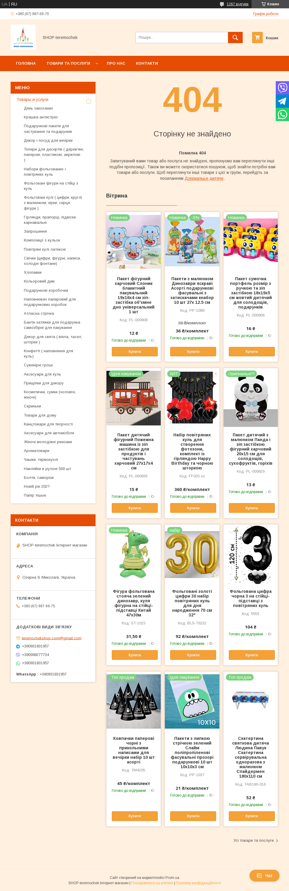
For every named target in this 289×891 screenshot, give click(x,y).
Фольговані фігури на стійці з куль (51, 186)
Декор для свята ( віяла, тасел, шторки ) (53, 339)
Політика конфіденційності (198, 883)
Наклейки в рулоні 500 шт (47, 468)
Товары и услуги (32, 99)
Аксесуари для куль (42, 374)
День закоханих (38, 108)
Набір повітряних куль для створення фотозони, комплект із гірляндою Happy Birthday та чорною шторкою (192, 451)
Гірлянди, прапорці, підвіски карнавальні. (50, 220)
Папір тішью (35, 495)
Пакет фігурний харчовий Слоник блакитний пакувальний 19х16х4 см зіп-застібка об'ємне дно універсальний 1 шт (134, 295)
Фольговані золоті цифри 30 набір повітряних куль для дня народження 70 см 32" (192, 603)
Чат (264, 875)
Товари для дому (40, 415)
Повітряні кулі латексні (45, 249)
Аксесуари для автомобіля (49, 433)
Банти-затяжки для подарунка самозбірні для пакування (52, 325)
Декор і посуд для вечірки (48, 140)
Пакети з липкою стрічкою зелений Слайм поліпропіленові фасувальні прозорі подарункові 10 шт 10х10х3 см (192, 752)
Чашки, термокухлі (41, 459)
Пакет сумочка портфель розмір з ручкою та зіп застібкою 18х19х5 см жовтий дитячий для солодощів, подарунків (250, 292)
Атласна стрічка (39, 313)
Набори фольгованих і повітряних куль (45, 172)
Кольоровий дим (39, 281)
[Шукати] (235, 37)
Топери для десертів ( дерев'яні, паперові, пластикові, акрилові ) (54, 154)
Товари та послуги (68, 63)
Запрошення (35, 231)
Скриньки (32, 406)
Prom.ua (172, 878)
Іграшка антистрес (41, 117)
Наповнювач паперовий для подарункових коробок (50, 302)
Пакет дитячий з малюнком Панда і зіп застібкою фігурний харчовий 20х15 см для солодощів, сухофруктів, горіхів (250, 449)
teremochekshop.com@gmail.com (51, 638)
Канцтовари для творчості (48, 424)
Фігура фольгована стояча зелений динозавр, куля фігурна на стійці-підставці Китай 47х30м (134, 603)
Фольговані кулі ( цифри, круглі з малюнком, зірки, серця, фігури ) (53, 202)
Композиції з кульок (42, 240)
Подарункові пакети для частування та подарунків (48, 128)
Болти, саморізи (39, 477)
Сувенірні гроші (38, 365)
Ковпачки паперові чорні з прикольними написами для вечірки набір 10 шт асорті (134, 750)
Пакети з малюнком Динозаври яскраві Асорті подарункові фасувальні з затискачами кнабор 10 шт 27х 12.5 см (192, 290)
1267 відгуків (238, 4)
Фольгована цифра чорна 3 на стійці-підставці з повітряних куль (251, 598)
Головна (26, 63)
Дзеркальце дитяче (204, 178)
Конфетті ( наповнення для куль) (48, 353)
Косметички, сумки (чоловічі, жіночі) (50, 394)
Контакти (147, 63)
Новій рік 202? (37, 486)
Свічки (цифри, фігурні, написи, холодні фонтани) (52, 261)
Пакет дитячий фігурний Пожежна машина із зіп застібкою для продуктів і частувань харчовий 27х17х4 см (134, 451)
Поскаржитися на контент (152, 883)
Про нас (116, 63)
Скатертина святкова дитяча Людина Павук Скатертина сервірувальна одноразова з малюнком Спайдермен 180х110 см (250, 757)
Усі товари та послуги (254, 840)
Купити (135, 352)
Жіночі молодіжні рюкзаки (48, 442)
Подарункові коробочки (46, 290)
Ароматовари (36, 450)
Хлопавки (33, 272)
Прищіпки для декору (44, 383)
